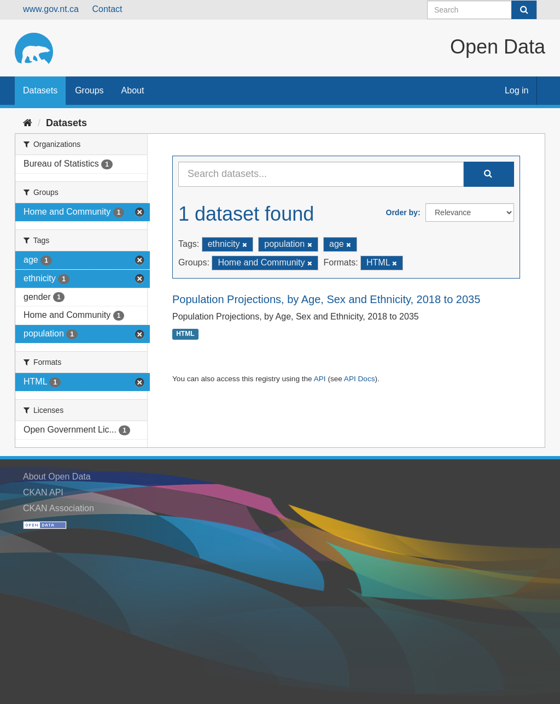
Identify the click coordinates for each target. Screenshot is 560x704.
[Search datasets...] (321, 174)
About (132, 90)
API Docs (359, 379)
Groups (89, 90)
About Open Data (57, 476)
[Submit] (523, 10)
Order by (402, 212)
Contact (107, 9)
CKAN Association (58, 508)
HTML (185, 334)
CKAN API (43, 492)
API (320, 379)
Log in (517, 90)
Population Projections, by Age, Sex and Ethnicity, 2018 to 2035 (326, 299)
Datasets (40, 90)
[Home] (27, 122)
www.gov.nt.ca (51, 9)
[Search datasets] (482, 10)
